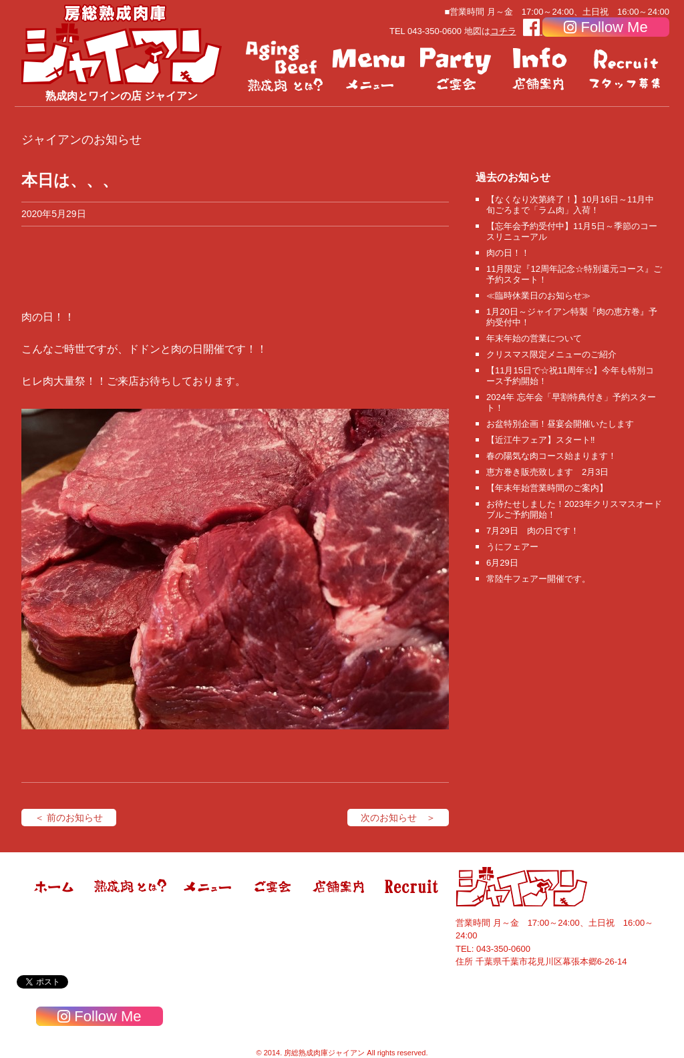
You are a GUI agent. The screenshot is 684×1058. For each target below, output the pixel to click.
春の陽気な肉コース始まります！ (551, 456)
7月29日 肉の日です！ (532, 531)
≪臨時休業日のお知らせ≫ (538, 296)
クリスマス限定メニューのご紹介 (551, 354)
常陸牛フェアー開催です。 (538, 579)
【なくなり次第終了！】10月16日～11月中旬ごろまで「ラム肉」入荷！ (570, 204)
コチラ (503, 31)
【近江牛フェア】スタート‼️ (540, 440)
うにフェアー (512, 547)
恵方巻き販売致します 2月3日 (547, 472)
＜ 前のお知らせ (69, 817)
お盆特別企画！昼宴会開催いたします (560, 424)
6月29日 (502, 563)
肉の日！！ (508, 253)
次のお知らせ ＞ (398, 817)
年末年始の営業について (534, 338)
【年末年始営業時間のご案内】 (547, 488)
